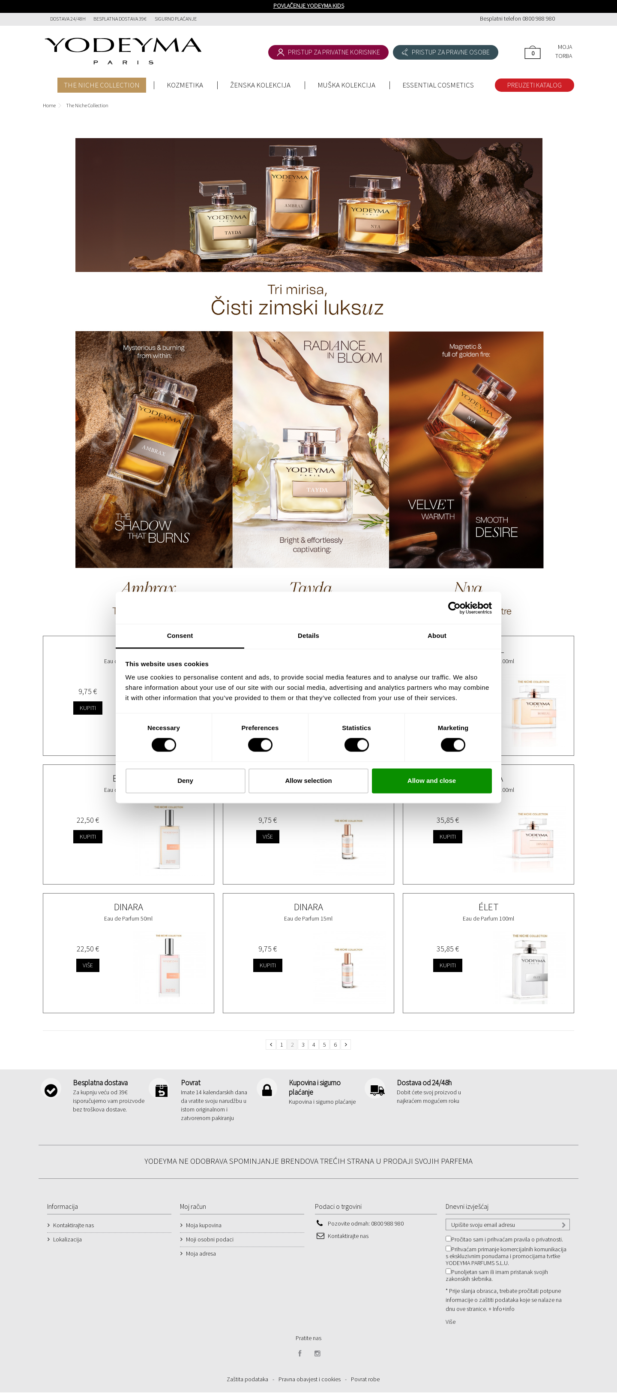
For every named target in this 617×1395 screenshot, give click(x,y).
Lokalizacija (67, 1242)
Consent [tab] (180, 635)
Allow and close (431, 780)
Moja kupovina (204, 1228)
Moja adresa (201, 1256)
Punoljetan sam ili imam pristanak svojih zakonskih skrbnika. (497, 1278)
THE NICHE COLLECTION (102, 85)
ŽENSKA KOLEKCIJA (260, 85)
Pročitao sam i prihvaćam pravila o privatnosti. (507, 1242)
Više (450, 1324)
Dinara (128, 906)
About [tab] (437, 635)
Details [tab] (308, 635)
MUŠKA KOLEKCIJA (346, 85)
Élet (488, 906)
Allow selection (308, 780)
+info (508, 1311)
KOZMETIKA (185, 85)
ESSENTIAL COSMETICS (438, 85)
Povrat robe (365, 1382)
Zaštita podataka (247, 1382)
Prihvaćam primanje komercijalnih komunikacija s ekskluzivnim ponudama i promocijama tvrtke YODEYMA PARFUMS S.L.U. (506, 1258)
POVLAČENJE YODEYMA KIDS (308, 5)
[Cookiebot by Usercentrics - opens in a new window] (454, 607)
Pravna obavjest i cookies (310, 1382)
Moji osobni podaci (210, 1242)
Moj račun (193, 1209)
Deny (185, 780)
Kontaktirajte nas (73, 1228)
